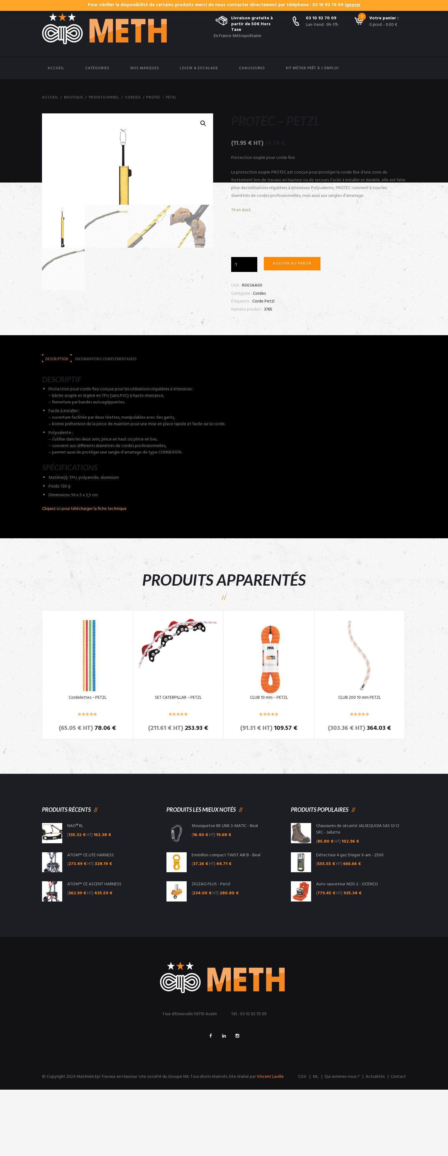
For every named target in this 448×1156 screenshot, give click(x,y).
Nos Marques (144, 68)
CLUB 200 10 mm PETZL (359, 762)
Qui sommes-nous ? (341, 1143)
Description (56, 424)
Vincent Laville (270, 1143)
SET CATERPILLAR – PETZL (178, 762)
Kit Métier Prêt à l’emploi (312, 68)
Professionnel (104, 97)
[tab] (57, 424)
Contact (398, 1143)
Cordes (134, 97)
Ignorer (353, 5)
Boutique (73, 97)
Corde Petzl (263, 301)
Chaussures (252, 68)
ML (314, 1143)
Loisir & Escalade (199, 68)
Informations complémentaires (107, 424)
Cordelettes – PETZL (87, 762)
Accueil (56, 68)
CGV (301, 1143)
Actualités (374, 1143)
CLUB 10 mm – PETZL (269, 762)
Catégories (97, 68)
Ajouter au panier (292, 264)
